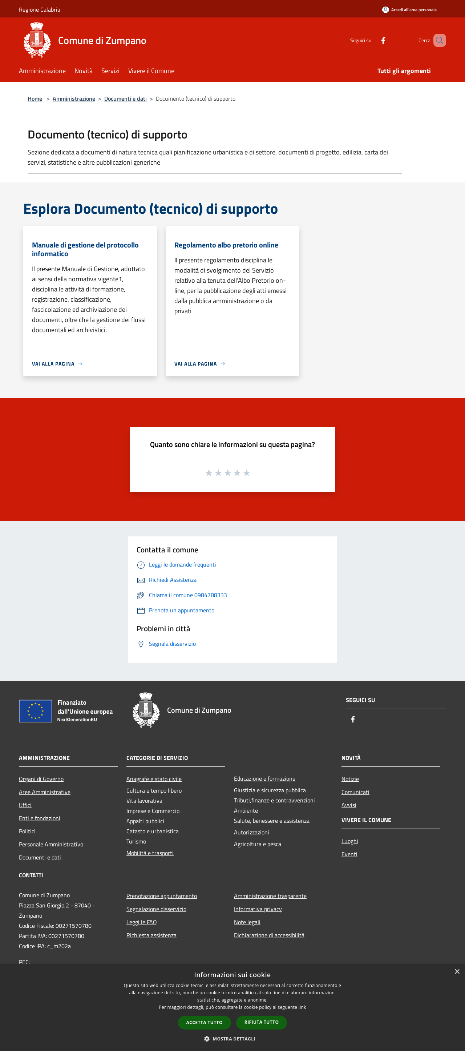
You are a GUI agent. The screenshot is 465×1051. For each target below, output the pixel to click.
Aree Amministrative (44, 792)
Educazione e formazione (264, 778)
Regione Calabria (39, 9)
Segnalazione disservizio (156, 909)
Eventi (349, 854)
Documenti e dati (125, 98)
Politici (27, 831)
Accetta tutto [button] (204, 1022)
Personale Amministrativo (51, 844)
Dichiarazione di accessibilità (269, 935)
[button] (232, 1038)
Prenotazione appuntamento (161, 895)
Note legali (247, 922)
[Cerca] (437, 40)
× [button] (457, 972)
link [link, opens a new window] (302, 1007)
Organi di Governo (41, 778)
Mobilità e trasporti (150, 853)
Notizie (350, 778)
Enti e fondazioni (39, 818)
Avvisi (348, 805)
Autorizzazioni (251, 832)
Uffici (25, 805)
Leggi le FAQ (141, 922)
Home (35, 98)
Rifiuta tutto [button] (261, 1022)
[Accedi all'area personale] (409, 9)
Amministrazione (74, 98)
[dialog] (232, 1007)
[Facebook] (372, 40)
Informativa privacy (258, 909)
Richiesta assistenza (151, 935)
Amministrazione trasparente (270, 895)
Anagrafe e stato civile (154, 778)
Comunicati (355, 792)
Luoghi (349, 841)
